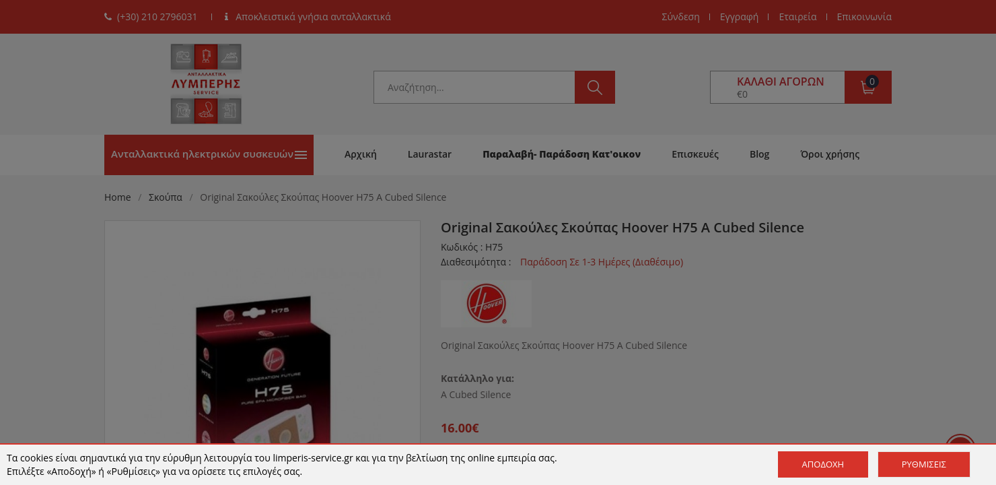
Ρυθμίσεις (924, 464)
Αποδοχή (823, 464)
